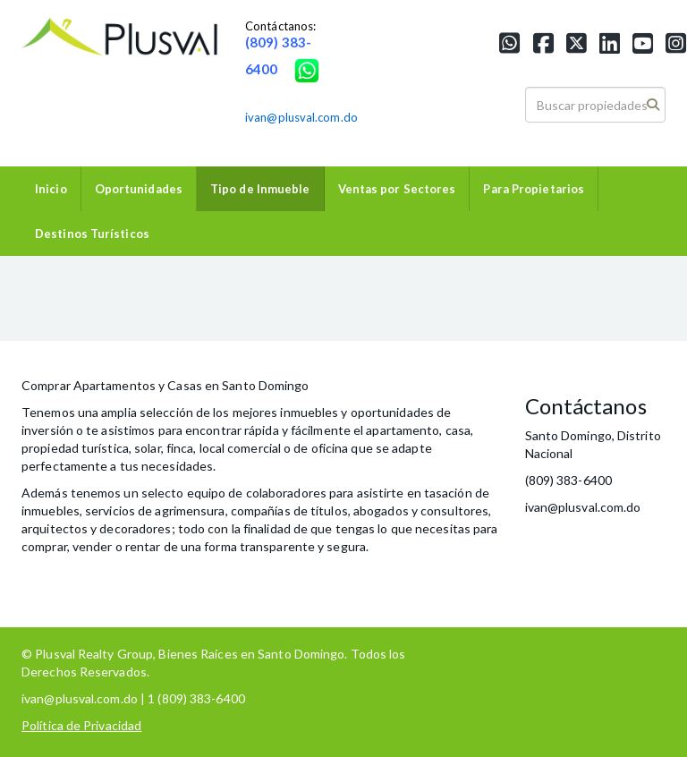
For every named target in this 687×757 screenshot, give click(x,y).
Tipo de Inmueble (260, 189)
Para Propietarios (533, 189)
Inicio (51, 189)
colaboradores (286, 492)
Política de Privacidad (81, 725)
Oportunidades (138, 189)
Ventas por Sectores (397, 189)
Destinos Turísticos (92, 233)
